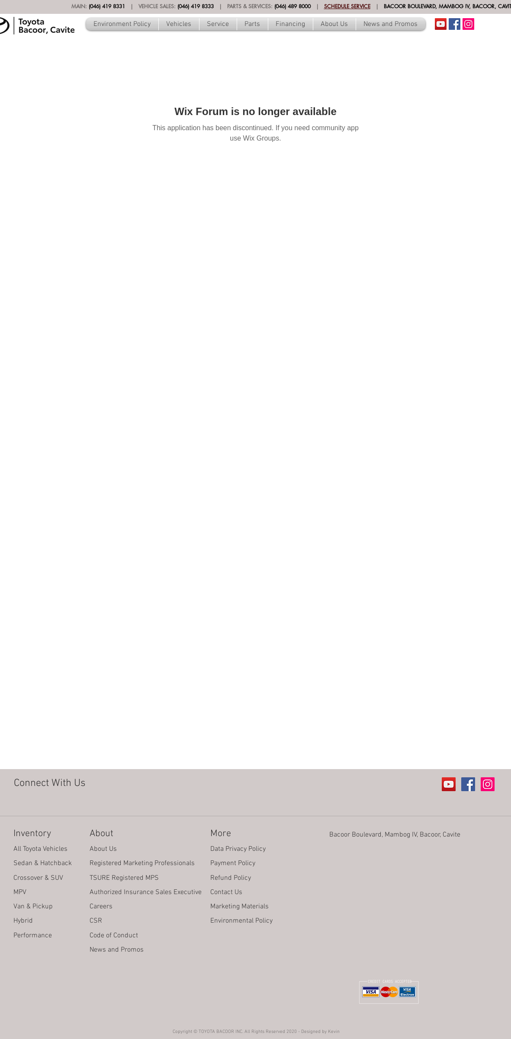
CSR (96, 921)
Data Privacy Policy (238, 849)
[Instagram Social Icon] (468, 24)
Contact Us (226, 892)
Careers (101, 906)
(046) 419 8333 (195, 6)
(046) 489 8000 (292, 6)
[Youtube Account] (441, 24)
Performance (32, 935)
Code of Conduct (114, 935)
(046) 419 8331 (107, 6)
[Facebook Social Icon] (454, 24)
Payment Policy (232, 863)
